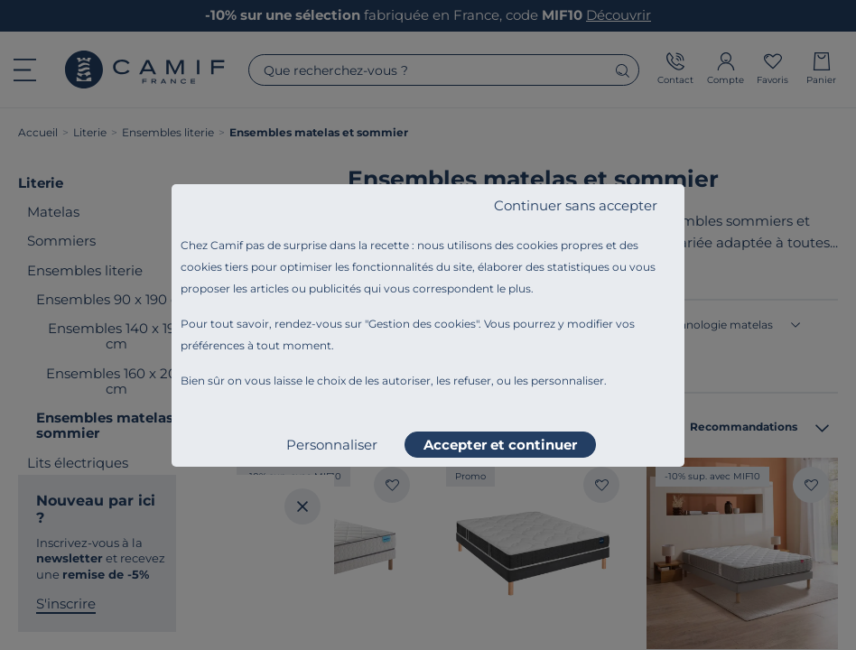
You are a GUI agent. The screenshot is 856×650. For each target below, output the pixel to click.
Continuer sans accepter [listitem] (575, 205)
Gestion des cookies (422, 323)
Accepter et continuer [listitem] (500, 444)
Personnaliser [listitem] (331, 444)
